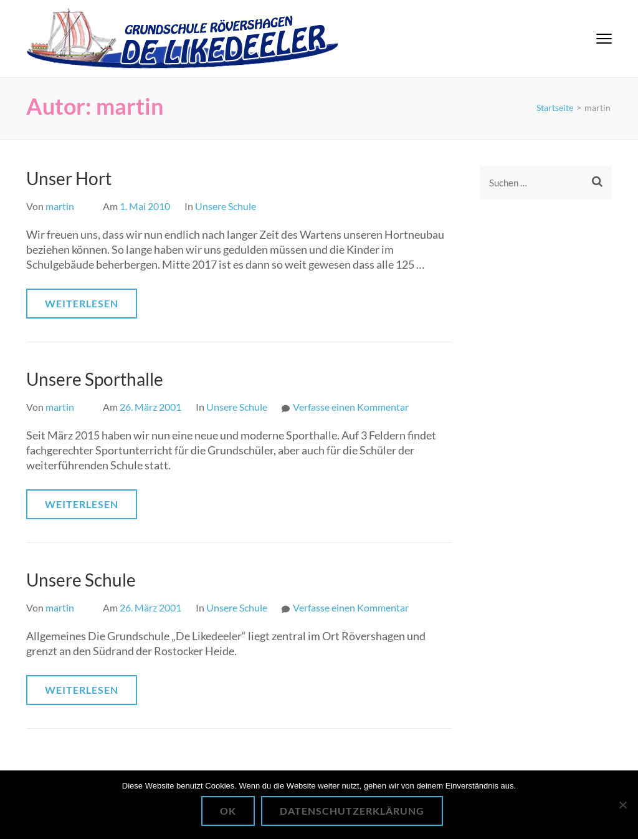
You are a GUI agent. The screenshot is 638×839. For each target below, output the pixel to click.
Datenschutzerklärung (352, 811)
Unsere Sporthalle (94, 379)
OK (228, 811)
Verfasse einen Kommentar (351, 407)
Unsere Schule (225, 206)
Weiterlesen (81, 303)
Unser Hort (69, 178)
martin (59, 206)
